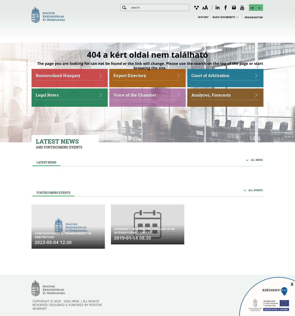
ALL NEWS (257, 160)
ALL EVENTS (256, 190)
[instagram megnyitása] (234, 7)
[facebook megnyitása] (225, 7)
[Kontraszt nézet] (196, 7)
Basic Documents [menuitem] (226, 17)
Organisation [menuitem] (254, 17)
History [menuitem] (203, 17)
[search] (124, 7)
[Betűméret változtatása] (205, 8)
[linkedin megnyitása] (217, 7)
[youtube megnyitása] (242, 7)
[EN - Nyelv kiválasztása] (256, 7)
